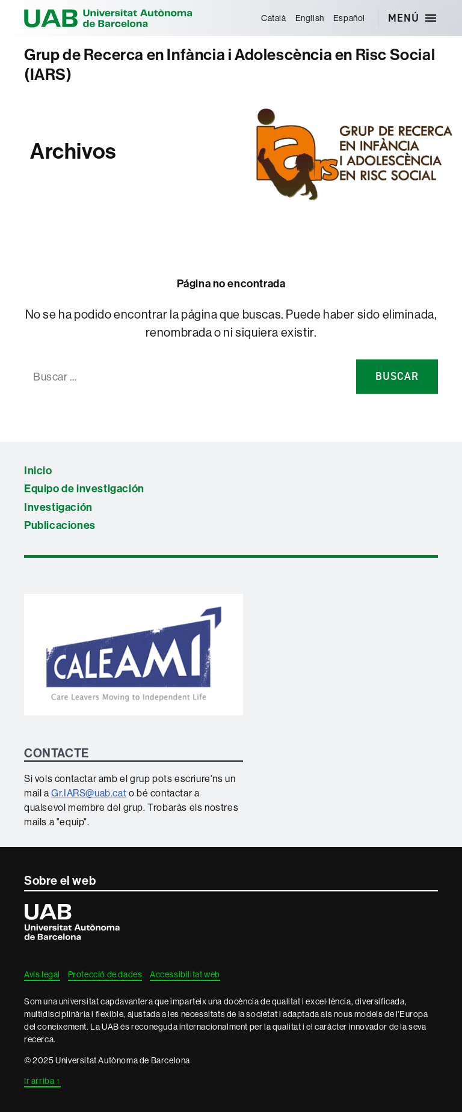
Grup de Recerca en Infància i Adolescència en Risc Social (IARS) (229, 64)
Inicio (38, 470)
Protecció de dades (105, 974)
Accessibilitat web (185, 974)
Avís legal (42, 974)
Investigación (58, 507)
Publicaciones (60, 525)
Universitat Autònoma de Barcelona (108, 18)
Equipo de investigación (84, 488)
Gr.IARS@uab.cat (88, 793)
